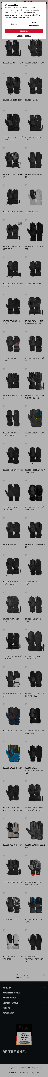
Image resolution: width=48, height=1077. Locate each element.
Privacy (20, 35)
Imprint (28, 35)
